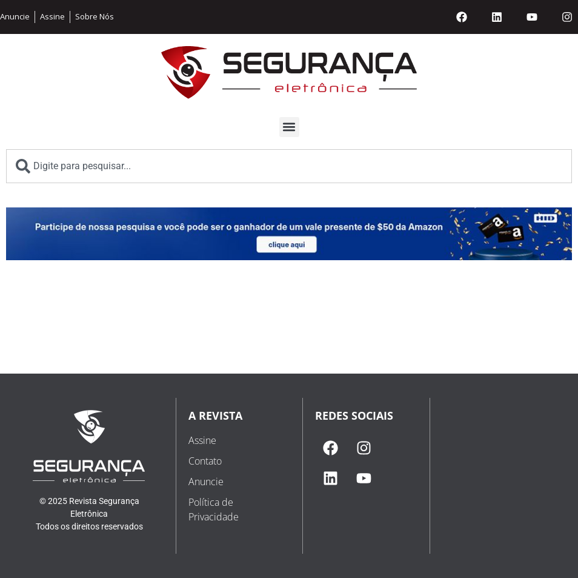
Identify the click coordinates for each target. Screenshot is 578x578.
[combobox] (289, 166)
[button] (289, 127)
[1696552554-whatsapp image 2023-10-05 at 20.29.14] (289, 257)
